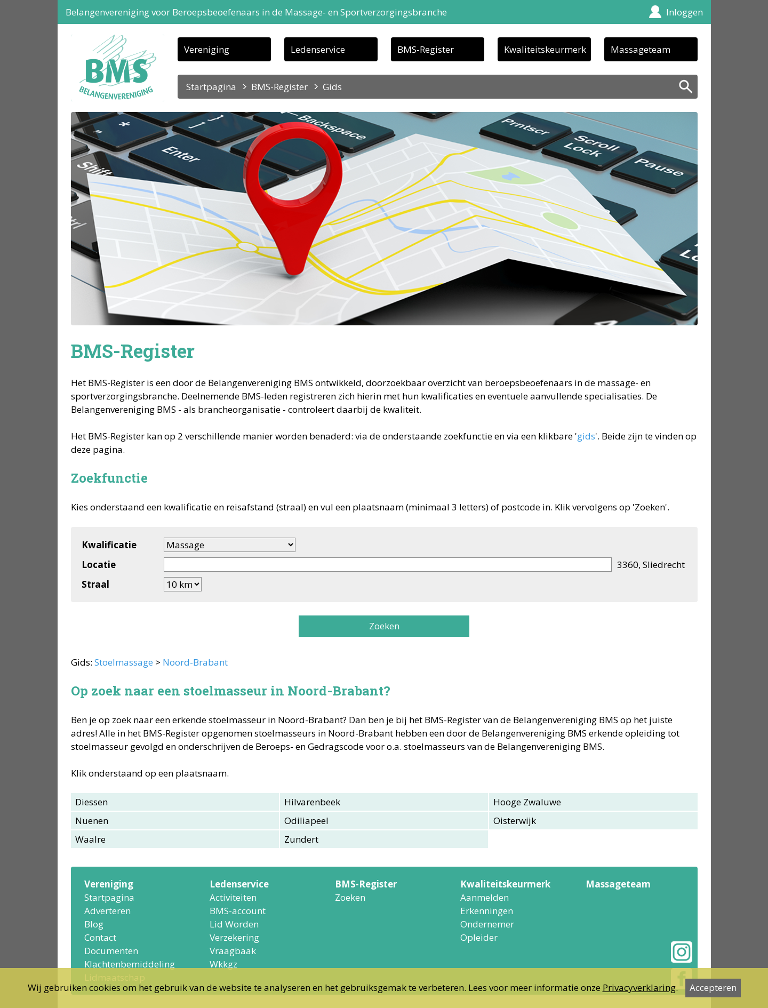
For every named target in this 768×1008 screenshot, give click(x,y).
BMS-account (238, 911)
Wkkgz (223, 964)
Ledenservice (318, 49)
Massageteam (640, 49)
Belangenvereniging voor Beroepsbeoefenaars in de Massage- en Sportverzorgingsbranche (256, 12)
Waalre (90, 839)
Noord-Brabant (195, 662)
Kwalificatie (109, 545)
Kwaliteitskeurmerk (545, 49)
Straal (95, 584)
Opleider (479, 937)
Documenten (111, 951)
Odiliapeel (306, 820)
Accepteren (713, 987)
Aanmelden (484, 897)
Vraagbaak (233, 951)
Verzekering (234, 937)
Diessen (91, 802)
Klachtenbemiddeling (129, 964)
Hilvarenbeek (312, 802)
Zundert (301, 839)
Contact (100, 937)
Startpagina (211, 86)
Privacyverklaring (639, 987)
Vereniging (206, 49)
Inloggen (684, 12)
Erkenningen (486, 911)
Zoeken (384, 626)
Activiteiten (233, 897)
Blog (93, 924)
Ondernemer (487, 924)
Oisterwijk (514, 820)
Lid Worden (234, 924)
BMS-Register (425, 49)
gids (586, 436)
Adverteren (107, 911)
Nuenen (91, 820)
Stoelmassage (123, 662)
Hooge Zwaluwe (527, 802)
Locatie (99, 564)
